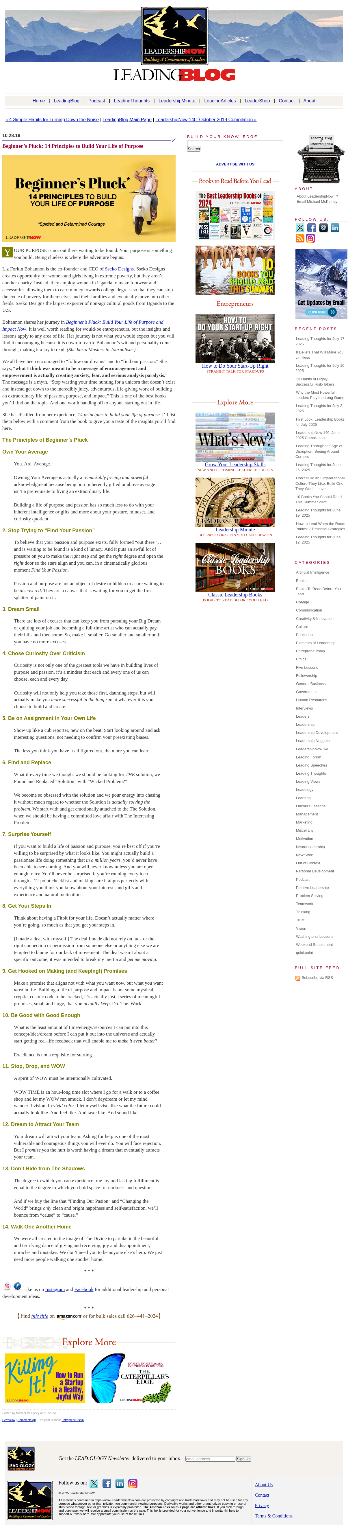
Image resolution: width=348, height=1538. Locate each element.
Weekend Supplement (314, 944)
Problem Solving (309, 896)
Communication (309, 610)
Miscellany (305, 830)
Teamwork (304, 904)
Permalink (8, 1420)
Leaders (303, 716)
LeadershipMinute (177, 100)
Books (301, 581)
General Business (311, 683)
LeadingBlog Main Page (127, 119)
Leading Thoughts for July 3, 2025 (319, 408)
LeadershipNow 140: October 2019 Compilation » (205, 119)
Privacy (262, 1505)
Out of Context (308, 863)
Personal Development (315, 871)
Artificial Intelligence (312, 572)
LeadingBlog (66, 100)
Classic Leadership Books (235, 595)
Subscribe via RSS (317, 977)
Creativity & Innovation (315, 618)
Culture (302, 627)
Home (39, 100)
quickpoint (304, 953)
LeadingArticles (220, 100)
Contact (287, 100)
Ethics (301, 659)
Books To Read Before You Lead (318, 591)
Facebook (84, 1289)
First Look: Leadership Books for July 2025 (320, 422)
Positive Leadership (312, 887)
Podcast (96, 100)
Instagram (55, 1289)
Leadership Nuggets (313, 740)
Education (304, 635)
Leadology (304, 789)
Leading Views (308, 781)
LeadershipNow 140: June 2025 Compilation (317, 435)
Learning (303, 798)
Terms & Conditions (274, 1515)
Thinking (303, 912)
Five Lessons (307, 667)
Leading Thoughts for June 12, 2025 (317, 539)
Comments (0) (27, 1420)
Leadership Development (317, 732)
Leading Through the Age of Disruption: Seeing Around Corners (318, 451)
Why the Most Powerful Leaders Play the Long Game (319, 395)
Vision (301, 928)
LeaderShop (257, 100)
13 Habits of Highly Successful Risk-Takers (314, 381)
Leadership (305, 724)
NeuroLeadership (310, 847)
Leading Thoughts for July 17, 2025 (320, 341)
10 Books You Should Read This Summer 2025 (318, 499)
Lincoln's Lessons (310, 806)
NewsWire (304, 855)
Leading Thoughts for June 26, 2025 (317, 467)
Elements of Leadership (316, 643)
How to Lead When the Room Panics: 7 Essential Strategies (320, 526)
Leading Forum (308, 757)
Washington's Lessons (314, 936)
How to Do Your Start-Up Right (235, 366)
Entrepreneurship (73, 1420)
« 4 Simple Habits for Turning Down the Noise (52, 119)
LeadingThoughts (132, 100)
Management (307, 814)
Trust (300, 920)
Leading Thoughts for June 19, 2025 (317, 512)
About (310, 100)
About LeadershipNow (315, 196)
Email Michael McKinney (317, 201)
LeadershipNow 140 (313, 749)
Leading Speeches (311, 765)
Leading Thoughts (311, 773)
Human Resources (311, 700)
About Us (264, 1484)
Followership (306, 675)
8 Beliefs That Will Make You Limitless (319, 355)
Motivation (304, 839)
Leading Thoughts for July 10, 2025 (320, 368)
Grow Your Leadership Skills (235, 464)
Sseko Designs (119, 269)
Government (306, 692)
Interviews (304, 708)
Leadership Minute (235, 530)
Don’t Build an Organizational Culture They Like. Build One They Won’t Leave (320, 483)
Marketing (304, 822)
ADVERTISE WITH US (235, 164)
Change (302, 602)
